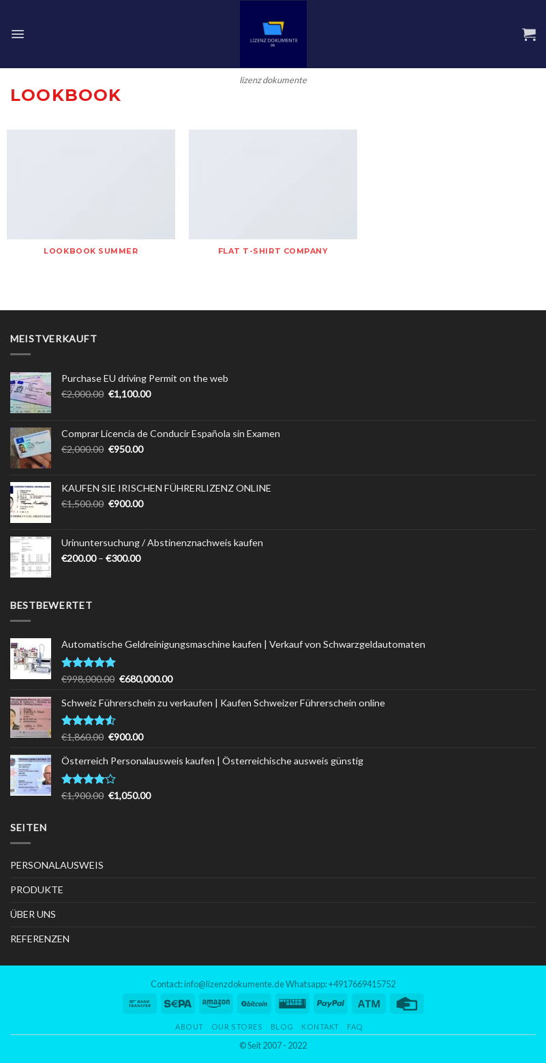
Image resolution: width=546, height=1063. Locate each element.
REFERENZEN (40, 938)
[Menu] (17, 34)
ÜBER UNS (33, 914)
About (189, 1026)
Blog (282, 1026)
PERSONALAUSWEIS (57, 865)
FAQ (355, 1026)
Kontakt (320, 1026)
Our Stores (236, 1026)
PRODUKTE (36, 889)
